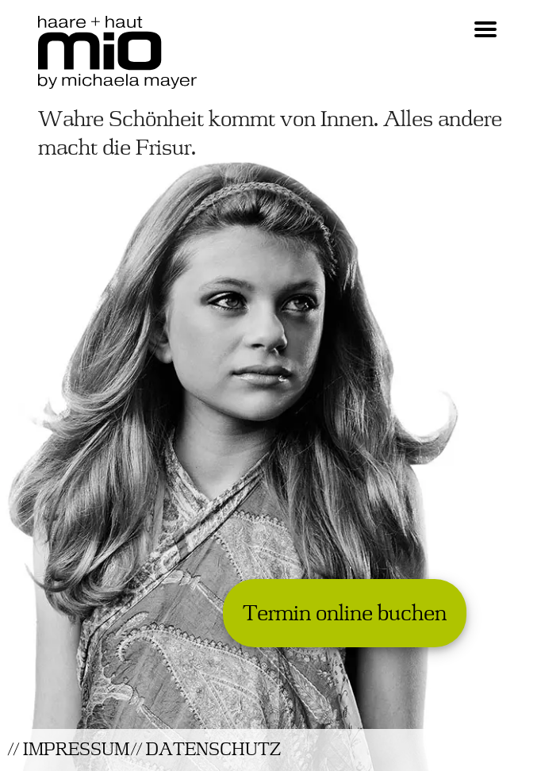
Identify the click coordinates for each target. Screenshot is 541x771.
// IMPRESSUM (68, 749)
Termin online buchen (345, 613)
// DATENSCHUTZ (206, 749)
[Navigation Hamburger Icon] (485, 30)
